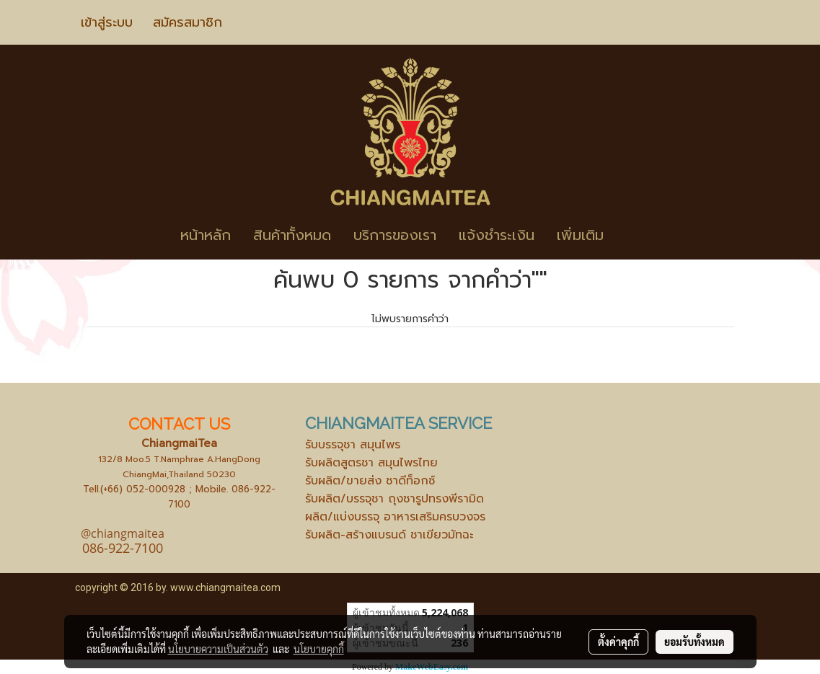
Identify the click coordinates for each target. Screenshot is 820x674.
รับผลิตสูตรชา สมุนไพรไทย (371, 462)
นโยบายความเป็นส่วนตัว (218, 648)
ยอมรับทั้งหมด (694, 641)
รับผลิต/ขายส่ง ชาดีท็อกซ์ (370, 480)
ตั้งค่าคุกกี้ (618, 641)
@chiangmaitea (122, 533)
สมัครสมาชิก (187, 22)
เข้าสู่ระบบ (107, 22)
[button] (636, 235)
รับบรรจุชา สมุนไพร (352, 444)
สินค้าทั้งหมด (292, 235)
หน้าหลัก (205, 235)
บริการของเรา (394, 235)
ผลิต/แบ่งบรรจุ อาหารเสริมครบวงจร (395, 517)
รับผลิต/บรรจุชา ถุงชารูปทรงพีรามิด (394, 498)
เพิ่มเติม (580, 235)
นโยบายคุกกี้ (319, 648)
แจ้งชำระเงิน (496, 235)
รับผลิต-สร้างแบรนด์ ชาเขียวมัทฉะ (389, 535)
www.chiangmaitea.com (225, 587)
